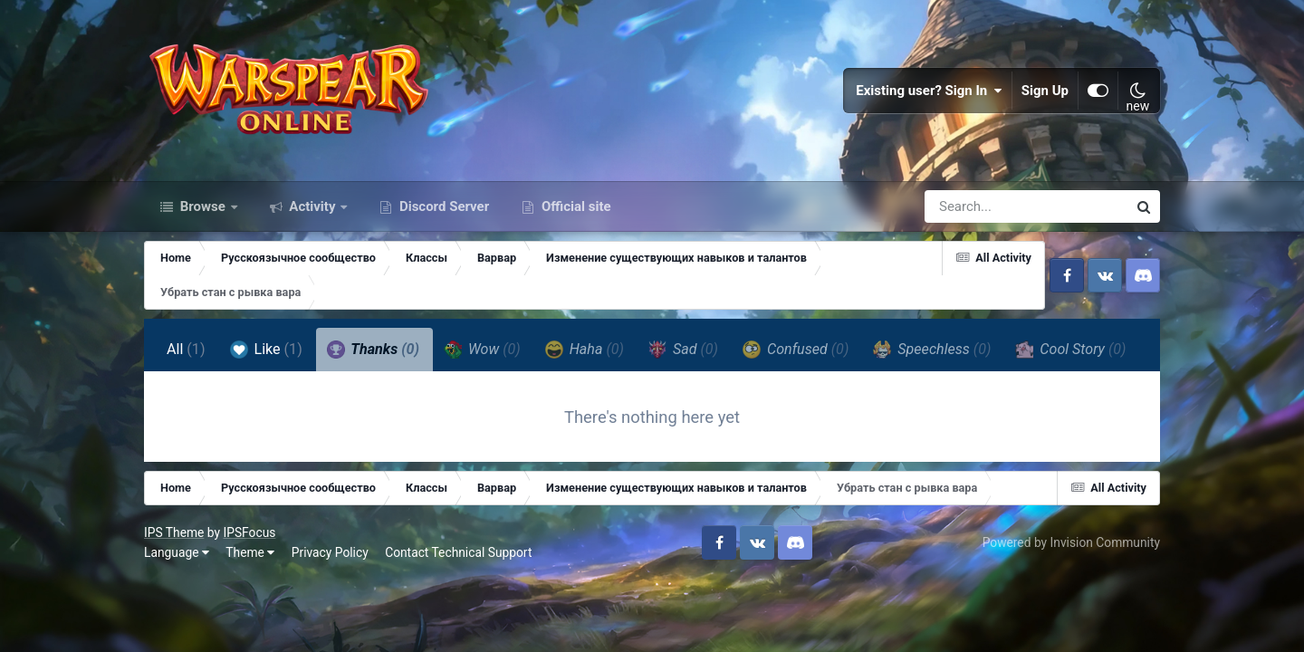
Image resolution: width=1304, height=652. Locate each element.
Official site (574, 206)
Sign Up (1045, 90)
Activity (313, 206)
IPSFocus (249, 532)
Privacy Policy (330, 552)
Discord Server (442, 206)
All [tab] (186, 349)
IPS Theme (174, 532)
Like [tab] (266, 349)
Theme (249, 552)
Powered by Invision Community (1071, 542)
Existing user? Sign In (929, 91)
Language (176, 552)
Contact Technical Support (458, 552)
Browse (203, 206)
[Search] (974, 206)
